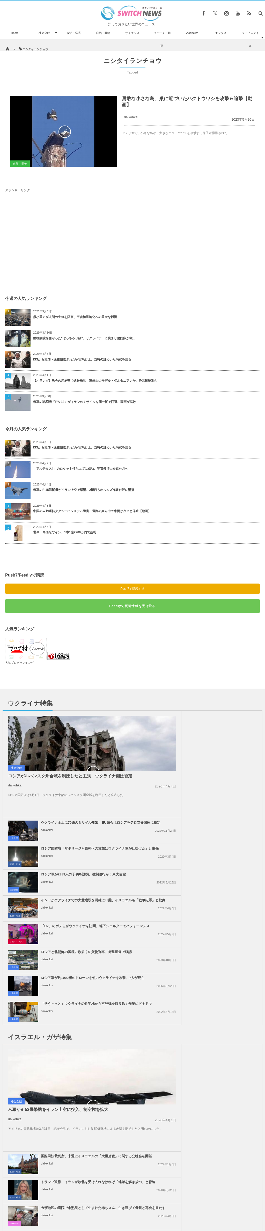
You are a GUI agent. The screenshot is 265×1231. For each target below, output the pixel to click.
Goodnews (191, 32)
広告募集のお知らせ (217, 1207)
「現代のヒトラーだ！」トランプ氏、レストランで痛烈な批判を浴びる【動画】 (54, 1174)
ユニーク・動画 (162, 39)
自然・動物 (103, 32)
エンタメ (220, 32)
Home (14, 32)
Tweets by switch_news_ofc (132, 1073)
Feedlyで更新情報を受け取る (132, 606)
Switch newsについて (49, 1207)
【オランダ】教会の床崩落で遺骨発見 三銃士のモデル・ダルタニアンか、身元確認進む (95, 380)
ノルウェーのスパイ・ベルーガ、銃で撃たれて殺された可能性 (54, 1080)
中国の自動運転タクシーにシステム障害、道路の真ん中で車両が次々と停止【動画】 (92, 511)
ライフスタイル (250, 39)
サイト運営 (80, 1207)
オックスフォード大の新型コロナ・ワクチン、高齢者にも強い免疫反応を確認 (54, 1125)
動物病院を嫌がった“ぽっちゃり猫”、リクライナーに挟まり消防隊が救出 (86, 338)
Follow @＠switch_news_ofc (132, 1082)
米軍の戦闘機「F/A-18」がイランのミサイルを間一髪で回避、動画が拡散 (84, 402)
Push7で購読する (132, 589)
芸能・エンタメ (17, 834)
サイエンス (132, 32)
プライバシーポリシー (111, 1207)
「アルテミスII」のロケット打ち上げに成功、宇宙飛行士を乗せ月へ (80, 468)
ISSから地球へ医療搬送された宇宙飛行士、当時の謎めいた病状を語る (82, 359)
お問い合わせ (143, 1207)
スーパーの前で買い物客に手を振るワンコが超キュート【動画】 (54, 1101)
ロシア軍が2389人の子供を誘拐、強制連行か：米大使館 (213, 767)
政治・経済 (74, 32)
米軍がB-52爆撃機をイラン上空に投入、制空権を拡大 (58, 950)
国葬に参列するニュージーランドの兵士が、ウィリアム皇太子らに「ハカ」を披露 (54, 1149)
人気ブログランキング (19, 662)
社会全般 (44, 32)
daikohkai (131, 117)
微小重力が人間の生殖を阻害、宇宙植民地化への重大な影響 (75, 317)
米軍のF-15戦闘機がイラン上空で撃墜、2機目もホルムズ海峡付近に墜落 (83, 490)
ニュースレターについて (178, 1207)
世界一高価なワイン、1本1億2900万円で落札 (64, 532)
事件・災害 (15, 1008)
